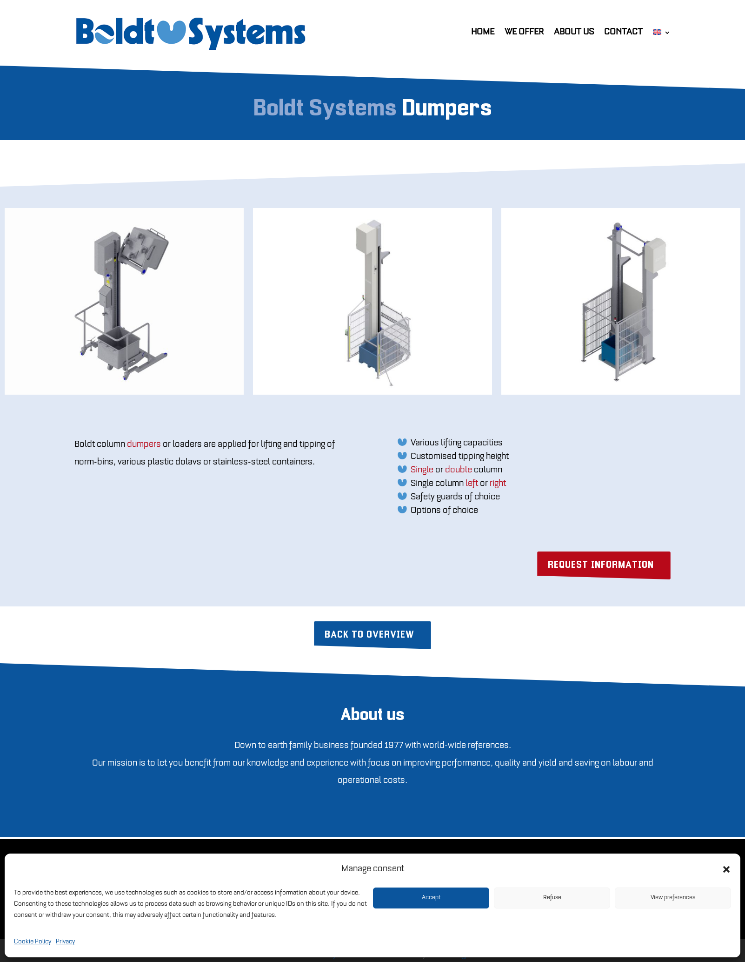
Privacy (65, 942)
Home (482, 33)
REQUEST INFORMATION (598, 565)
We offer (524, 33)
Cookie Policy (32, 942)
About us (574, 33)
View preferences (673, 898)
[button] (726, 869)
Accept (431, 898)
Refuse (552, 898)
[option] (124, 301)
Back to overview (368, 636)
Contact (623, 33)
